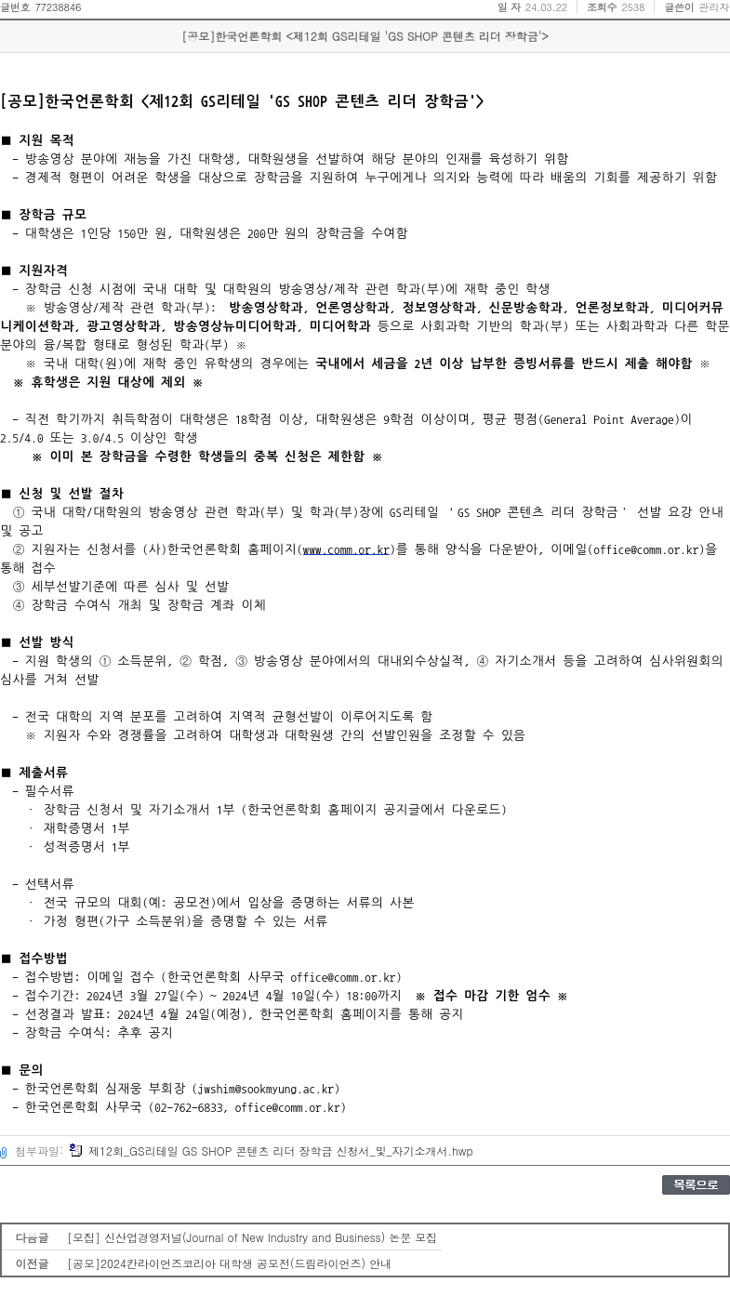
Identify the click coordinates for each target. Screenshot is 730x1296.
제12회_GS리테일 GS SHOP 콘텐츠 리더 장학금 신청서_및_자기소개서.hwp (271, 1150)
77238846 (57, 7)
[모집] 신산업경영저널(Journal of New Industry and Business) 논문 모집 (252, 1237)
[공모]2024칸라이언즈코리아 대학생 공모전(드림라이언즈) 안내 (229, 1263)
